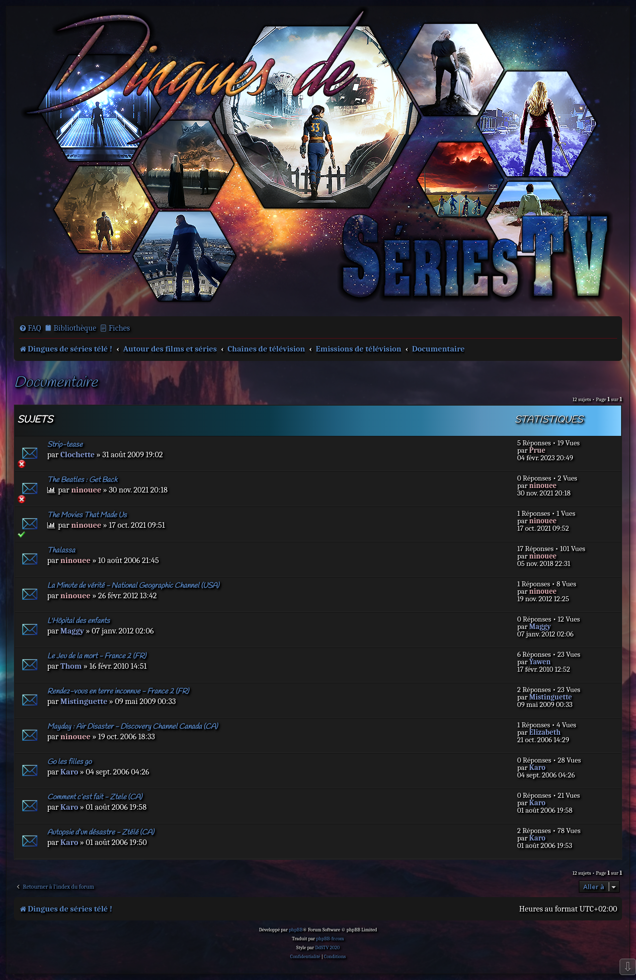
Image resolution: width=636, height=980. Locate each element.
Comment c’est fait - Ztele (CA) (94, 797)
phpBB (296, 930)
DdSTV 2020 (327, 948)
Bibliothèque (75, 328)
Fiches (119, 328)
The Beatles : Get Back (82, 480)
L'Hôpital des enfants (78, 621)
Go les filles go (69, 762)
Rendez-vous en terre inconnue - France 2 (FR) (118, 692)
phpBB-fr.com (330, 939)
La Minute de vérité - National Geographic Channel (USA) (133, 586)
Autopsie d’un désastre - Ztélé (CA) (100, 833)
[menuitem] (30, 328)
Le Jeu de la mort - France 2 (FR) (96, 656)
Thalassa (61, 551)
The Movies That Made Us (87, 515)
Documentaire (55, 383)
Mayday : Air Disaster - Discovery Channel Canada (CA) (132, 727)
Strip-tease (64, 445)
